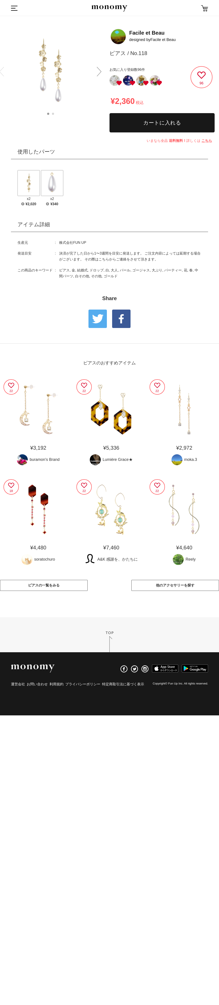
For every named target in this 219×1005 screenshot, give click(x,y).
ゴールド (111, 276)
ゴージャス (141, 270)
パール (125, 270)
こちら (206, 141)
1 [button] (48, 114)
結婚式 (82, 270)
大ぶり (157, 270)
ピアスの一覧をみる (44, 585)
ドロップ (97, 270)
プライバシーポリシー (82, 684)
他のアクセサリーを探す (175, 585)
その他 (96, 276)
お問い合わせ (37, 684)
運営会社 (18, 684)
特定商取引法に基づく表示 (123, 684)
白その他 (82, 276)
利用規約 (56, 684)
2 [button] (53, 114)
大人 (114, 270)
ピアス (64, 270)
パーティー (173, 270)
